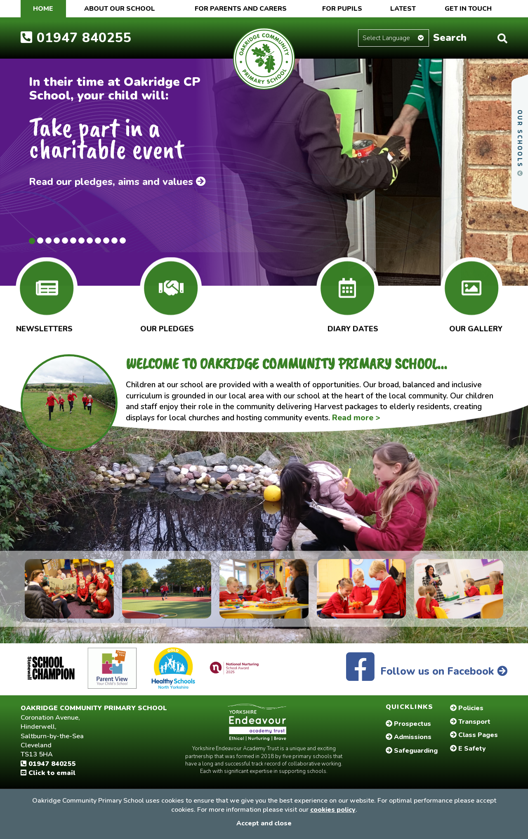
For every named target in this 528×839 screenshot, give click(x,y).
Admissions (408, 737)
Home (43, 8)
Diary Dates (353, 327)
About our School (119, 8)
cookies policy (333, 809)
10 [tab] (106, 240)
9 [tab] (98, 240)
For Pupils (342, 8)
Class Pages (474, 734)
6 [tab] (73, 240)
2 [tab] (40, 240)
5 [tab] (65, 240)
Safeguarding (412, 750)
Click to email (48, 772)
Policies (466, 708)
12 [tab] (123, 240)
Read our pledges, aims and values (117, 181)
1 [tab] (32, 241)
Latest (403, 8)
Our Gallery (475, 327)
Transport (470, 721)
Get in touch (468, 8)
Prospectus (408, 723)
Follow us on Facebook (426, 671)
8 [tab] (90, 240)
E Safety (468, 748)
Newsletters (44, 327)
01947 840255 (76, 38)
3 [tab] (48, 240)
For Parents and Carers (241, 8)
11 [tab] (114, 240)
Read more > (356, 417)
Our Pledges (167, 327)
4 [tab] (57, 240)
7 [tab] (81, 240)
